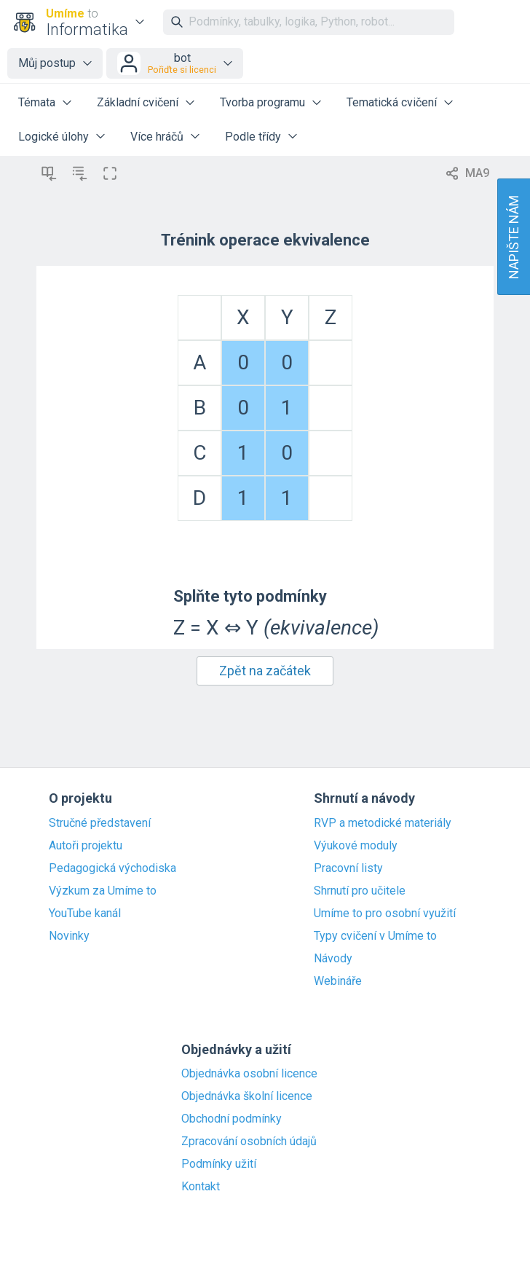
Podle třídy (253, 137)
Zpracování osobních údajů (249, 1141)
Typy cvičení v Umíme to (375, 936)
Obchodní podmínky (231, 1119)
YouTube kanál (85, 913)
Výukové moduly (356, 845)
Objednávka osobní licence (249, 1073)
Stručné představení (100, 823)
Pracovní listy (348, 868)
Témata (36, 102)
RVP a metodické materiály (382, 823)
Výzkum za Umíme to (103, 890)
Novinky (69, 936)
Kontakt (200, 1186)
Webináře (338, 981)
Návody (333, 958)
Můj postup (47, 63)
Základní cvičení (137, 102)
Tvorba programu (262, 102)
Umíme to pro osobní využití (385, 913)
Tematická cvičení (392, 102)
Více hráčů (156, 137)
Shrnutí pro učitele (360, 890)
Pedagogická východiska (112, 868)
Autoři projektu (85, 845)
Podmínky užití (218, 1164)
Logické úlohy (53, 137)
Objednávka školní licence (246, 1096)
